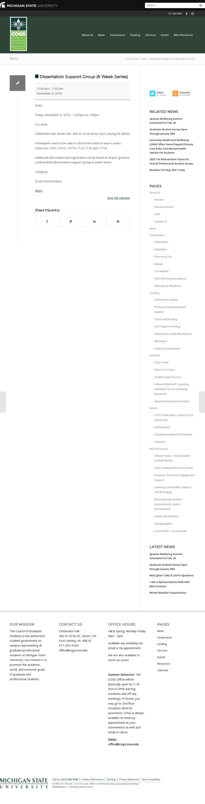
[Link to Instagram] (192, 13)
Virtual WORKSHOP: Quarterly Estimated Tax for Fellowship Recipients (171, 389)
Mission (159, 199)
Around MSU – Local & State (170, 531)
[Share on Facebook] (47, 221)
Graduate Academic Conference (173, 434)
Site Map (111, 779)
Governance (157, 235)
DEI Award (160, 341)
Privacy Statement (129, 779)
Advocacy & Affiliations (167, 286)
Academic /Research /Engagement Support (174, 477)
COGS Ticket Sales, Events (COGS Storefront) (173, 417)
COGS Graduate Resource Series (173, 467)
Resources (163, 663)
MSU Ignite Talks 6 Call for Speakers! (172, 575)
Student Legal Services (167, 377)
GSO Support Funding (167, 326)
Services (155, 355)
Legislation (160, 249)
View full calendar (118, 198)
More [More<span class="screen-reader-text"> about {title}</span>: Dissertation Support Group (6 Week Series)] (38, 191)
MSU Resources (159, 448)
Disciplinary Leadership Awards (172, 333)
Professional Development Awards (170, 309)
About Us (155, 192)
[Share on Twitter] (71, 221)
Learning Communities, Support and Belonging (172, 489)
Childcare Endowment (167, 348)
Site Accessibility (151, 779)
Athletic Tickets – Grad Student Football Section (172, 458)
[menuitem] (87, 34)
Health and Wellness (166, 516)
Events (154, 408)
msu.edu (84, 783)
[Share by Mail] (118, 221)
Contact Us (160, 221)
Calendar (159, 441)
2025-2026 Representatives (170, 278)
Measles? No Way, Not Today (167, 170)
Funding (154, 293)
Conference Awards (166, 299)
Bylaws (158, 264)
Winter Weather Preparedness (168, 592)
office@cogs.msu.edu (73, 650)
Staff (157, 214)
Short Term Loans (164, 369)
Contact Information (92, 779)
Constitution (161, 271)
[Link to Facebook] (186, 13)
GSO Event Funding (165, 319)
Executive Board (163, 207)
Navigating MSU (163, 523)
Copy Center (161, 362)
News (14, 58)
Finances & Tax (163, 256)
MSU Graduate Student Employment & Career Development (168, 504)
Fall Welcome (162, 427)
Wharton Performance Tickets (171, 401)
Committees (161, 242)
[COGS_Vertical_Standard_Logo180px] (18, 34)
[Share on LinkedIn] (94, 221)
